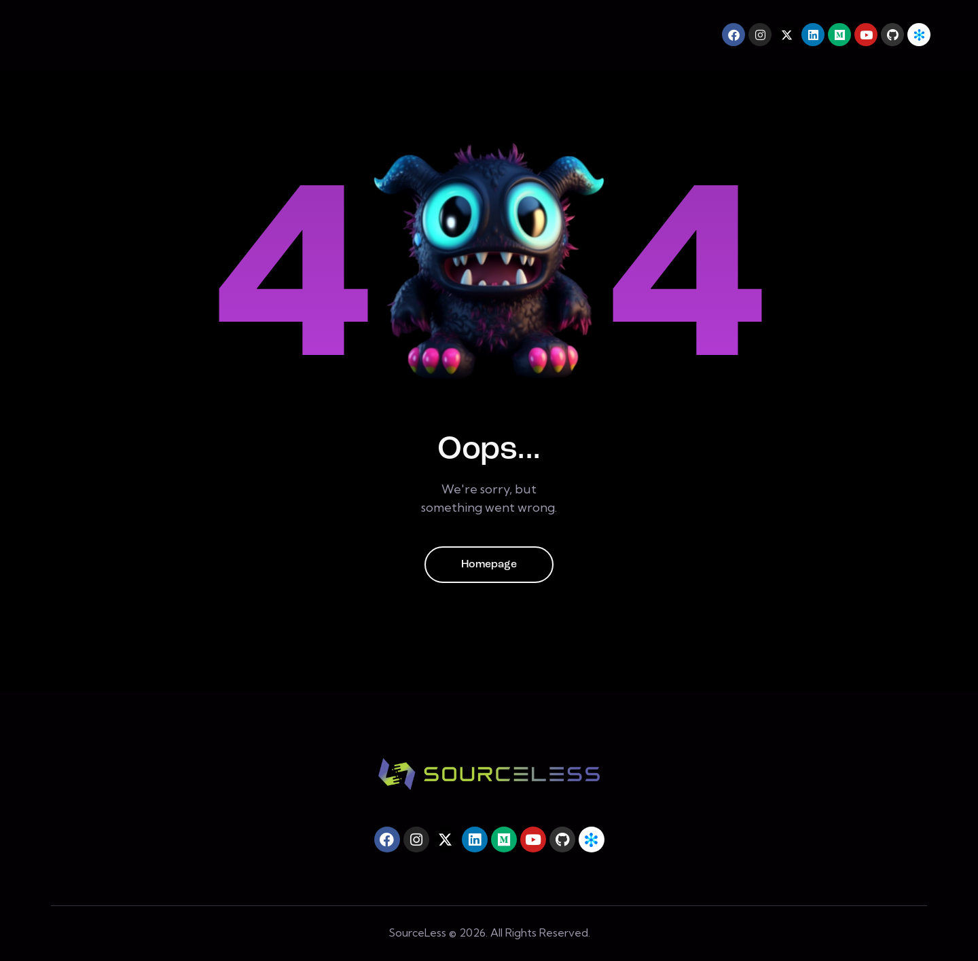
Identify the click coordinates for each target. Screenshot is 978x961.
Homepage (489, 564)
